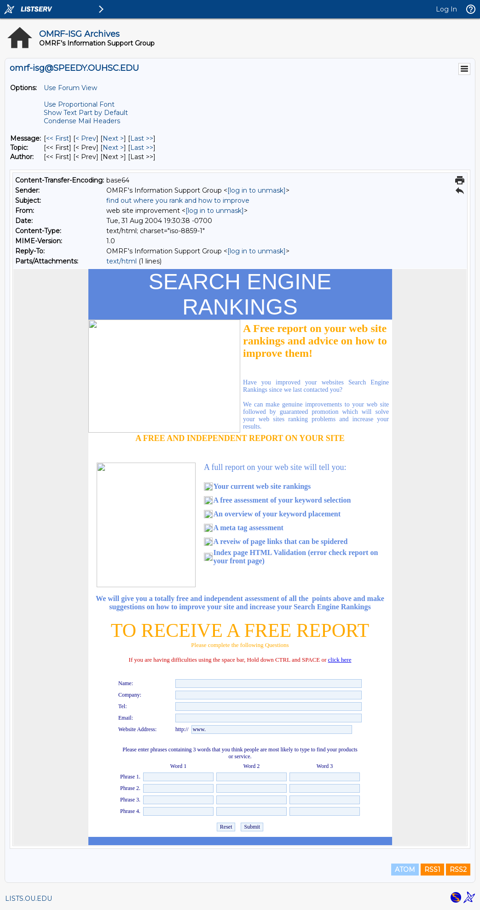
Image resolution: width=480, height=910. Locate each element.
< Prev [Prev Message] (85, 138)
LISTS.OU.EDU (28, 898)
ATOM (405, 869)
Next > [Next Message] (113, 138)
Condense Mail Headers (82, 121)
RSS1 (432, 869)
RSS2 (458, 869)
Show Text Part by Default (86, 113)
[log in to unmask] (256, 190)
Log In (446, 9)
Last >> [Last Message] (141, 138)
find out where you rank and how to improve (177, 200)
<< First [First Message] (57, 138)
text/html (121, 261)
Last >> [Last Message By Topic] (141, 147)
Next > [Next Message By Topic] (113, 147)
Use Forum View (70, 88)
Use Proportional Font (79, 104)
